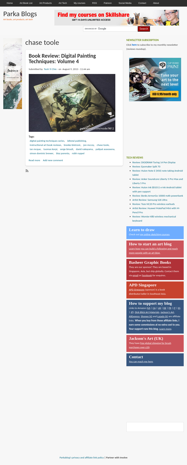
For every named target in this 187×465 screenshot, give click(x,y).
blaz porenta (62, 153)
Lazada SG (162, 316)
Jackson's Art (167, 312)
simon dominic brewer (41, 153)
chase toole (103, 145)
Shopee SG (146, 316)
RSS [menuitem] (94, 3)
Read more (34, 160)
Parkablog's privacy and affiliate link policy (82, 457)
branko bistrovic (72, 145)
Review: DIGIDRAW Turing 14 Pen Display (154, 162)
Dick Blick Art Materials (147, 312)
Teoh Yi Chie (50, 69)
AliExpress (134, 316)
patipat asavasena (105, 149)
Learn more (165, 328)
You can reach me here (141, 361)
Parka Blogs (20, 13)
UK (159, 308)
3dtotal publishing (76, 140)
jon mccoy (88, 145)
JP (132, 312)
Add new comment (53, 160)
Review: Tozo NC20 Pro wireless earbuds (153, 204)
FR (170, 308)
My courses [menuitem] (79, 3)
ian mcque (35, 149)
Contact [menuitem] (142, 3)
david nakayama (84, 149)
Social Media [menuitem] (125, 3)
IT (174, 308)
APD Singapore (137, 289)
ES (179, 308)
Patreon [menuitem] (108, 3)
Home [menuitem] (10, 3)
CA (154, 308)
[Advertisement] (152, 126)
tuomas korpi (50, 149)
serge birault (66, 149)
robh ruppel (78, 153)
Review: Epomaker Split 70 (146, 166)
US (149, 308)
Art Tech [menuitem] (63, 3)
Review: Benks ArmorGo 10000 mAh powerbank (157, 195)
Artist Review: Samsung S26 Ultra (149, 199)
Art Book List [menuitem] (26, 3)
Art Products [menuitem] (45, 3)
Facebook (147, 275)
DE (164, 308)
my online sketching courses (155, 234)
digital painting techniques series (47, 140)
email (136, 275)
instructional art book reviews (45, 145)
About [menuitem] (156, 3)
